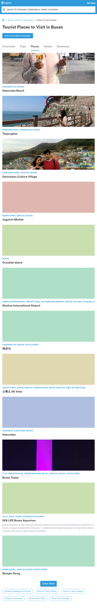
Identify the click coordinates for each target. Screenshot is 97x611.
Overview (8, 46)
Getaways (63, 46)
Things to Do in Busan (13, 598)
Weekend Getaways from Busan (17, 591)
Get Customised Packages (18, 35)
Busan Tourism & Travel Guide (20, 20)
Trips (23, 46)
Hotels (48, 46)
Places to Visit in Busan (47, 591)
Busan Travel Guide (37, 598)
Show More (48, 583)
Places (35, 46)
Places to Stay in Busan (73, 591)
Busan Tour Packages (61, 598)
